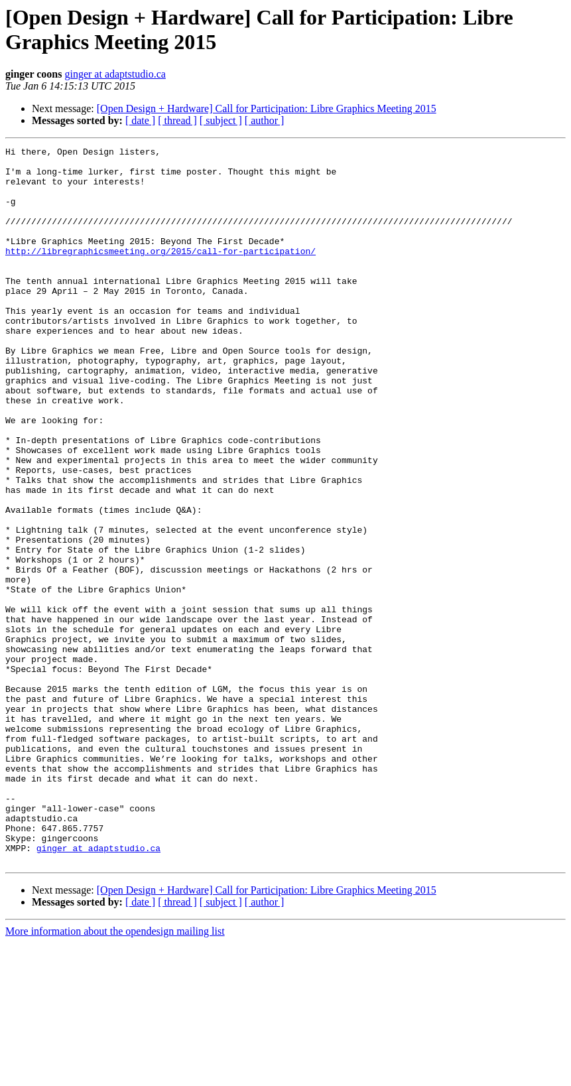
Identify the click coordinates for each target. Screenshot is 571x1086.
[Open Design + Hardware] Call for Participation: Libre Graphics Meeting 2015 (266, 108)
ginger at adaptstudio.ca (114, 74)
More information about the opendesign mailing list (115, 1074)
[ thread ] (177, 120)
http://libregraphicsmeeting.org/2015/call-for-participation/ (160, 273)
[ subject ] (221, 120)
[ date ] (140, 120)
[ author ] (265, 120)
